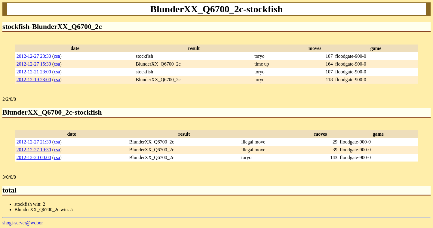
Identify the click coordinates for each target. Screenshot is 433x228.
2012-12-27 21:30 (34, 141)
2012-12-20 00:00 (34, 157)
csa (57, 56)
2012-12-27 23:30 (34, 56)
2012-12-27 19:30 (34, 149)
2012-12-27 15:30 (34, 63)
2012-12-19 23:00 (34, 79)
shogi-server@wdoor (22, 222)
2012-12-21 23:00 (34, 71)
